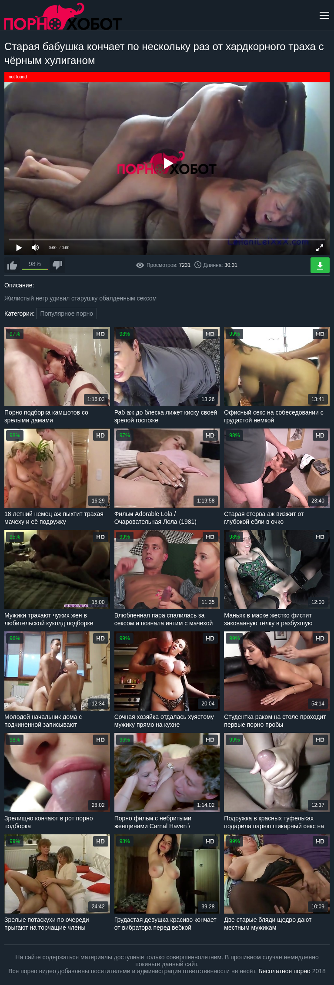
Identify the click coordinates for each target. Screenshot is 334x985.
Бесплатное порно (284, 971)
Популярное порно (66, 313)
